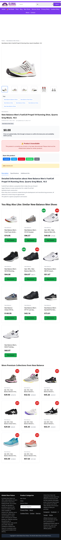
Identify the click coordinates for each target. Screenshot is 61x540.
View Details (10, 240)
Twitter (14, 159)
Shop (17, 9)
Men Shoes (27, 9)
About (27, 12)
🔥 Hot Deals (10, 9)
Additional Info (25, 173)
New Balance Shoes (20, 103)
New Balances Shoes (33, 103)
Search (57, 4)
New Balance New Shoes (27, 99)
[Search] (27, 4)
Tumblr (46, 515)
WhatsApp (29, 159)
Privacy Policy (45, 9)
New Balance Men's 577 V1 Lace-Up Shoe (30, 310)
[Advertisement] (30, 28)
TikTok (51, 515)
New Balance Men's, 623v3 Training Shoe (10, 347)
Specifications (14, 173)
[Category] (44, 4)
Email (36, 159)
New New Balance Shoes (10, 106)
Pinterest (21, 159)
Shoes (21, 501)
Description (5, 173)
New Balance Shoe (8, 103)
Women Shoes (36, 9)
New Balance (5, 111)
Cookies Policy (55, 9)
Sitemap (38, 513)
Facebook (6, 159)
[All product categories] (30, 506)
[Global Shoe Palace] (9, 4)
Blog (21, 9)
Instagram (47, 512)
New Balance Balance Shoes (11, 99)
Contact (33, 12)
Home (3, 9)
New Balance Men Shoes (12, 40)
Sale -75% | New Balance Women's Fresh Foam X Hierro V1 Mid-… (10, 391)
